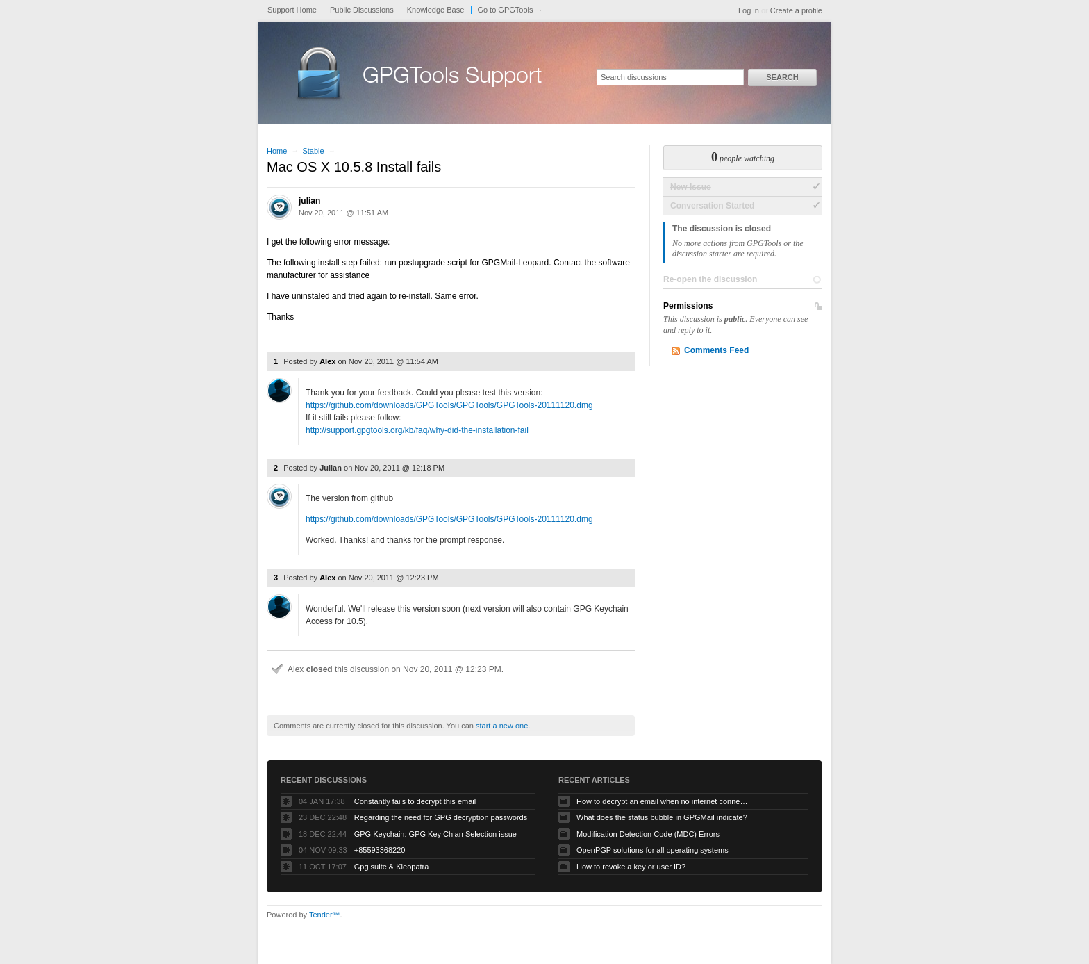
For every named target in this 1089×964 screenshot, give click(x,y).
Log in (748, 10)
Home (277, 151)
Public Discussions (362, 10)
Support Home (292, 10)
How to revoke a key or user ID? (630, 867)
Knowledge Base (436, 10)
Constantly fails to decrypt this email (415, 801)
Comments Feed (716, 350)
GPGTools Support (452, 78)
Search (782, 77)
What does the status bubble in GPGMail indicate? (661, 817)
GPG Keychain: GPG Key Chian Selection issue (435, 834)
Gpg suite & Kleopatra (391, 867)
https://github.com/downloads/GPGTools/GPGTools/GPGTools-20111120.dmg (449, 405)
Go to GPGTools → (509, 10)
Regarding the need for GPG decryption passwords (440, 817)
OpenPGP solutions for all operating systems (652, 850)
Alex (327, 361)
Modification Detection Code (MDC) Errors (648, 834)
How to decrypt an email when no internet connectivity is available (663, 801)
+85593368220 (380, 850)
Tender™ (324, 914)
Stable (313, 151)
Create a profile (796, 10)
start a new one (502, 725)
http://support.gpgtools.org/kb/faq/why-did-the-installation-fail (417, 430)
